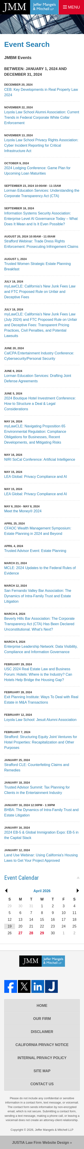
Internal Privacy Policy (42, 1058)
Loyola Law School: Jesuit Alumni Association (40, 720)
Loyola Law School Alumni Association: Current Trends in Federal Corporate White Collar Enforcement (41, 117)
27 (20, 933)
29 (42, 933)
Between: (14, 69)
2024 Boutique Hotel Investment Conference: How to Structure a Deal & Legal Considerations (40, 403)
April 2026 (41, 891)
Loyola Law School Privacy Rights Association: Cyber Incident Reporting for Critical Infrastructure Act (41, 145)
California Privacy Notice (42, 1045)
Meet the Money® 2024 (23, 511)
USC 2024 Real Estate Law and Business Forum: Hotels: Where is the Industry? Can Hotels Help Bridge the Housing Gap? (38, 674)
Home (42, 1006)
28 (31, 933)
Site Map (42, 1071)
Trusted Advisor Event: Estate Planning (35, 551)
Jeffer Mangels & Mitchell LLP (54, 1129)
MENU (71, 7)
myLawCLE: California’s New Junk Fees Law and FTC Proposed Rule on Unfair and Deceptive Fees (39, 291)
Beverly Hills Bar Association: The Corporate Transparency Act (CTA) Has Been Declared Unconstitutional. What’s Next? (39, 624)
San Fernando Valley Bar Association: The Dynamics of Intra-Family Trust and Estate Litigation (37, 596)
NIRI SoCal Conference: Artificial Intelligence (39, 459)
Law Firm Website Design (40, 1142)
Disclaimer (42, 1032)
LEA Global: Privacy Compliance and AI (35, 477)
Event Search (27, 44)
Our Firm (42, 1019)
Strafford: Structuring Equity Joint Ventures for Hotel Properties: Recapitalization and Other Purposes (40, 742)
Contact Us (42, 1084)
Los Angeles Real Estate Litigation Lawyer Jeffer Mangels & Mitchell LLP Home (29, 7)
